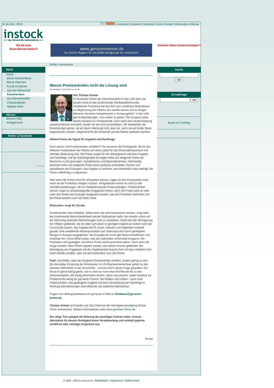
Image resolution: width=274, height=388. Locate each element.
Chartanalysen (16, 102)
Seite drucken (181, 24)
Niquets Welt (15, 106)
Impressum (116, 380)
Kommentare (16, 94)
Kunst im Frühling (179, 122)
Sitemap (194, 24)
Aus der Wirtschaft (18, 90)
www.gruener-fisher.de (121, 309)
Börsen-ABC (14, 118)
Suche (159, 24)
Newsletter (148, 24)
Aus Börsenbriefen (19, 98)
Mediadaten (101, 380)
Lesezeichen (123, 24)
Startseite (136, 24)
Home (53, 64)
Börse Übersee (16, 82)
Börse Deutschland (19, 78)
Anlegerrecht (14, 122)
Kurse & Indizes (17, 86)
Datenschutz (132, 380)
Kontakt (168, 24)
